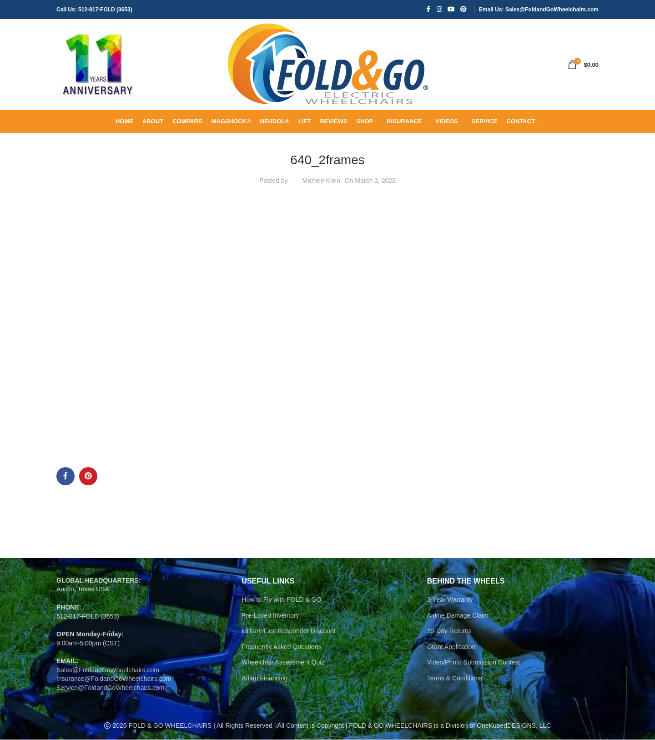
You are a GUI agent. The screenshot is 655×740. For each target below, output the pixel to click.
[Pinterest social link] (463, 10)
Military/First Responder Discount (288, 631)
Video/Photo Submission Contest (473, 662)
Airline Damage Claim (458, 615)
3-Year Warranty (450, 600)
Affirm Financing (264, 678)
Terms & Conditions (454, 678)
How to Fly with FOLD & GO (281, 600)
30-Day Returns (449, 631)
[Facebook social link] (428, 10)
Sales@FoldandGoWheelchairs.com (107, 670)
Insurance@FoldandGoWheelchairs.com (113, 679)
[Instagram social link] (439, 10)
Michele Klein (321, 181)
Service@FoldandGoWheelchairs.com (110, 688)
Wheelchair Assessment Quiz (283, 662)
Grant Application (451, 647)
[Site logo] (97, 64)
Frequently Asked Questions (281, 647)
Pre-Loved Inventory (270, 615)
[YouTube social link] (451, 10)
